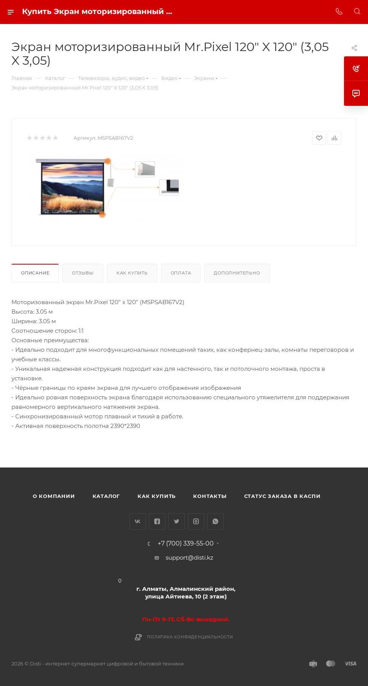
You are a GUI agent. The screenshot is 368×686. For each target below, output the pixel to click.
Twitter (176, 521)
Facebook (157, 521)
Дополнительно (237, 273)
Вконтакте (138, 521)
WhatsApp (215, 521)
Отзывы (83, 273)
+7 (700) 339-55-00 (186, 544)
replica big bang (34, 112)
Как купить (132, 273)
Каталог (106, 496)
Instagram (196, 521)
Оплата (181, 273)
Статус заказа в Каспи (282, 496)
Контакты (209, 496)
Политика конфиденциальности (190, 637)
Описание (35, 273)
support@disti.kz (189, 557)
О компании (54, 496)
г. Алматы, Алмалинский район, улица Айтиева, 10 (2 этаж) (185, 592)
